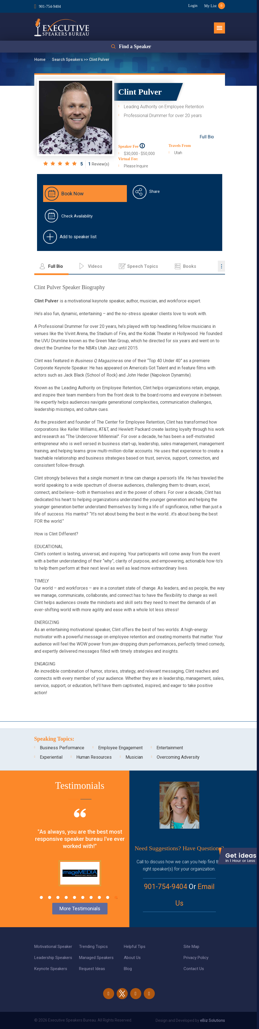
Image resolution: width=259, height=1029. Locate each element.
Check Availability (77, 216)
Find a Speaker (135, 47)
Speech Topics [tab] (142, 266)
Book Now (72, 193)
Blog (128, 968)
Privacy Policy (196, 957)
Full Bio (207, 136)
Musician (134, 757)
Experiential (51, 757)
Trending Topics (93, 946)
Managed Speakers (96, 957)
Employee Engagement (120, 747)
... (221, 266)
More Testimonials (79, 908)
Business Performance (62, 747)
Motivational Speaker (53, 946)
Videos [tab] (95, 266)
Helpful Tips (134, 946)
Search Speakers (68, 59)
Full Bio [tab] (55, 266)
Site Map (191, 946)
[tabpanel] (79, 854)
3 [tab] (57, 897)
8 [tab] (99, 897)
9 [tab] (107, 897)
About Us (132, 957)
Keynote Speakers (50, 968)
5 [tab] (74, 897)
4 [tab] (66, 897)
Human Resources (94, 757)
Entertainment (169, 747)
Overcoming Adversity (178, 757)
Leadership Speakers (53, 957)
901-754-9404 (50, 6)
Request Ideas (92, 968)
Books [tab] (189, 266)
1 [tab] (41, 897)
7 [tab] (91, 897)
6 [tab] (82, 897)
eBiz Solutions (212, 1020)
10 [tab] (115, 897)
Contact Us (194, 968)
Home (40, 59)
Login (192, 6)
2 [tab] (49, 897)
